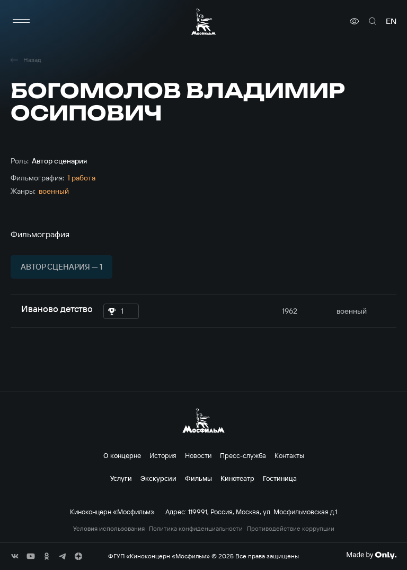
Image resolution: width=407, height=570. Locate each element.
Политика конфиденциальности (196, 528)
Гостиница (280, 478)
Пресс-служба (243, 455)
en (391, 21)
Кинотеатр (237, 478)
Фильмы (198, 478)
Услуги (121, 478)
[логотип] (203, 21)
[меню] (21, 21)
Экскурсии (158, 478)
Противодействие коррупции (290, 528)
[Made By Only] (371, 555)
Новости (198, 455)
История (162, 455)
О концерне (122, 455)
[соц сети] (15, 556)
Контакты (289, 455)
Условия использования (109, 528)
